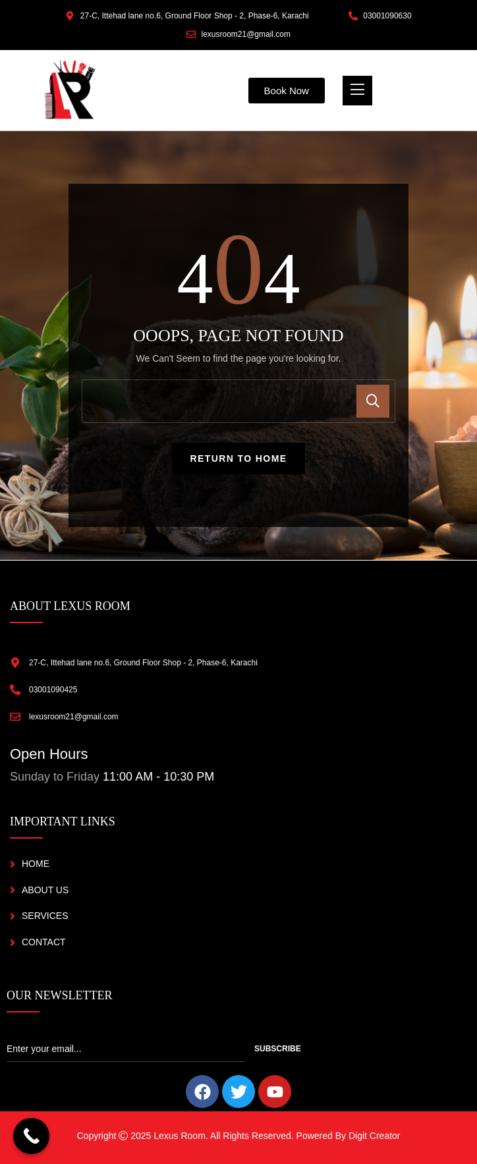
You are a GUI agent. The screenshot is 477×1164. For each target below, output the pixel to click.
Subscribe (277, 1048)
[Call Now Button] (31, 1136)
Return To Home (238, 458)
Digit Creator (375, 1135)
